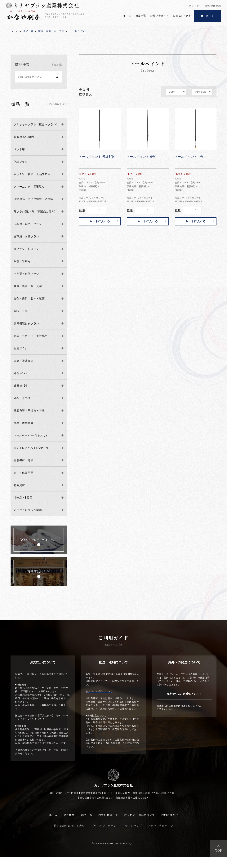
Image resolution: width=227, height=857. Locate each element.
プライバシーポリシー (105, 826)
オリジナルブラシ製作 (28, 510)
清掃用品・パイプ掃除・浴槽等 (33, 199)
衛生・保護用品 (23, 472)
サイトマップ (133, 826)
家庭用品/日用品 (24, 136)
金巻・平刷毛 (22, 261)
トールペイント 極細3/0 (96, 156)
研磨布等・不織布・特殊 (29, 410)
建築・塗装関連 (23, 360)
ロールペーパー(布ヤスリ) (30, 435)
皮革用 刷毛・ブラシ (28, 223)
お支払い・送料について (139, 815)
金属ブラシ (21, 348)
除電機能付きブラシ (26, 323)
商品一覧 (141, 15)
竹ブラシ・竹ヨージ (26, 248)
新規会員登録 (213, 5)
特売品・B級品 (23, 497)
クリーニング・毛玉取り (29, 186)
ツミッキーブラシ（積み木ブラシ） (36, 124)
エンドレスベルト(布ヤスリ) (32, 447)
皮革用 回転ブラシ (26, 236)
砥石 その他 (22, 398)
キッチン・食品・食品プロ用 (32, 174)
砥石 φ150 (20, 385)
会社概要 (69, 815)
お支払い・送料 (182, 15)
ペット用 (19, 149)
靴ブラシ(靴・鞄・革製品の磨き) (34, 211)
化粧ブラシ (21, 161)
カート (208, 16)
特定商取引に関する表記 (69, 826)
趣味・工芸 (21, 311)
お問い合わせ (169, 815)
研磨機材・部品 (23, 460)
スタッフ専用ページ (160, 826)
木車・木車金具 (23, 422)
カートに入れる (99, 221)
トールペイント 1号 (189, 156)
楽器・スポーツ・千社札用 (31, 335)
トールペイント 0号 (141, 156)
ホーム (127, 15)
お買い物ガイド (159, 15)
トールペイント (78, 31)
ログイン (194, 5)
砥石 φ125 (20, 373)
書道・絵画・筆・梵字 (51, 31)
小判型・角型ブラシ (26, 273)
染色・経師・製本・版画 (29, 298)
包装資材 (19, 485)
